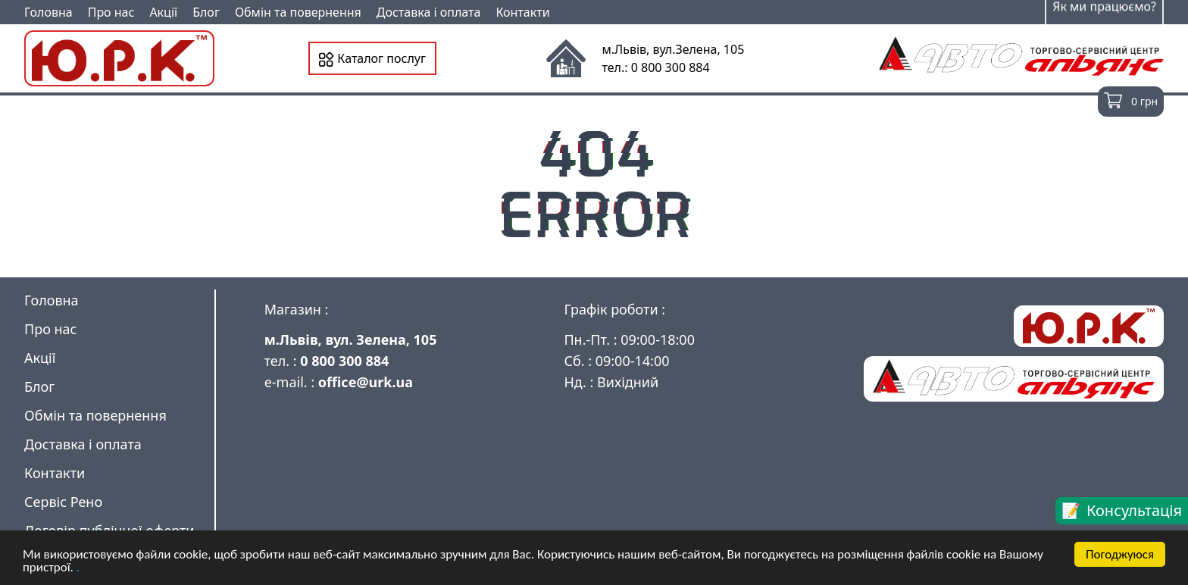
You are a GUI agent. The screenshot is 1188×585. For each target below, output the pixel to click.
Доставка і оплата (429, 12)
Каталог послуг (372, 58)
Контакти (522, 12)
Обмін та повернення (298, 12)
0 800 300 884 (344, 361)
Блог (206, 12)
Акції (163, 12)
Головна (48, 12)
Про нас (111, 12)
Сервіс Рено (63, 502)
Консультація (1134, 510)
